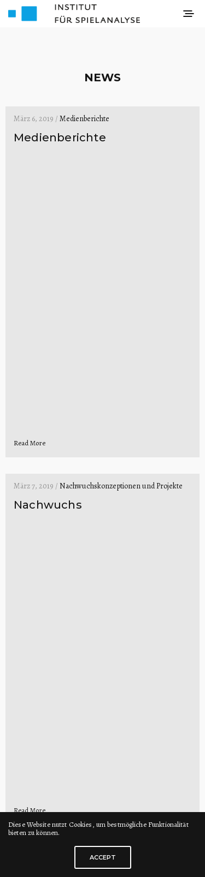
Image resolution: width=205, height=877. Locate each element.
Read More (29, 443)
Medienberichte (84, 119)
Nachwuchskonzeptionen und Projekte (121, 486)
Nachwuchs (48, 504)
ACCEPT (103, 857)
